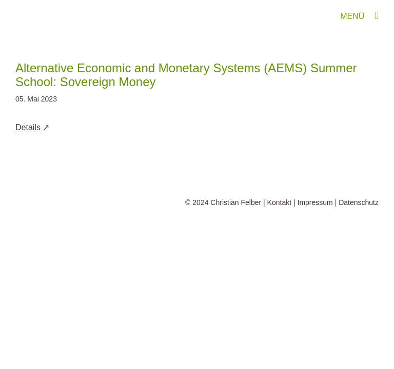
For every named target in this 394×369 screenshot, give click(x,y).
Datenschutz (359, 202)
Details (28, 127)
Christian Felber (235, 202)
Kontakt (279, 202)
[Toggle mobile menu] (377, 15)
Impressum (315, 202)
